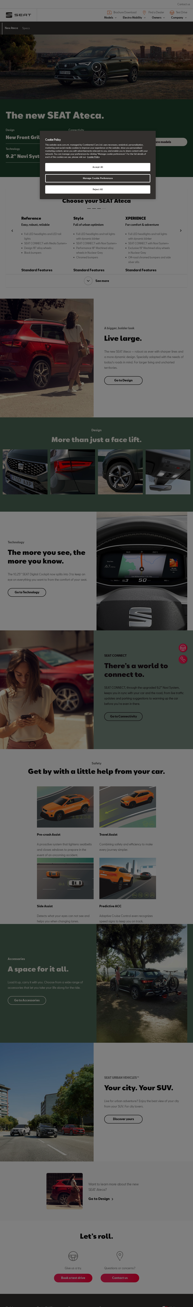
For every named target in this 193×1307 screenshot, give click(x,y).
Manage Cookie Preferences (98, 178)
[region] (98, 165)
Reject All (98, 189)
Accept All (98, 167)
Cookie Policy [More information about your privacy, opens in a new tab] (93, 157)
